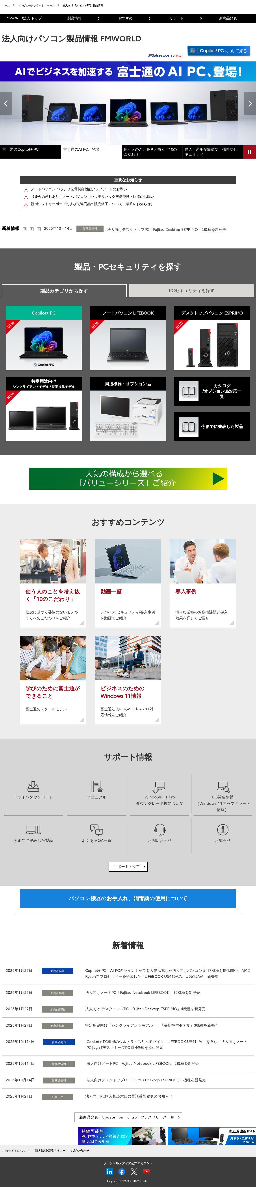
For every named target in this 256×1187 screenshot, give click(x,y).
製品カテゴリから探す (64, 291)
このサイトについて (16, 1151)
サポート (177, 18)
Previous (6, 103)
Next (250, 103)
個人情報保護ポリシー (50, 1151)
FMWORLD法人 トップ (23, 18)
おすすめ (126, 18)
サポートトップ (127, 867)
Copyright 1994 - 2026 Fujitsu (128, 1181)
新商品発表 (228, 18)
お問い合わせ (80, 1151)
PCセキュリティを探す (192, 290)
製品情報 (74, 18)
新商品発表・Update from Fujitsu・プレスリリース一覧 (126, 1117)
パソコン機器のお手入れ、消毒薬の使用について (128, 898)
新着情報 (10, 228)
